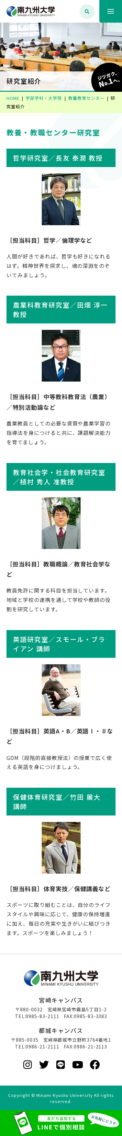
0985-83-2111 (42, 1016)
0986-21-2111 (42, 1046)
